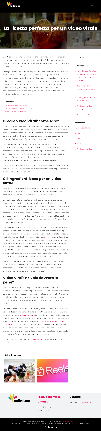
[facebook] (45, 427)
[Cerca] (77, 57)
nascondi (18, 102)
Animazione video (84, 128)
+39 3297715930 (84, 403)
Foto (78, 138)
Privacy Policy (66, 421)
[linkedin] (56, 427)
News (78, 144)
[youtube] (52, 427)
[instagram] (49, 427)
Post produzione (83, 114)
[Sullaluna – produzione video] (13, 2)
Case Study (81, 133)
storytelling (48, 237)
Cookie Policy (74, 421)
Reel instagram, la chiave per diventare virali (85, 89)
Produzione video (50, 24)
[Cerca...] (86, 57)
